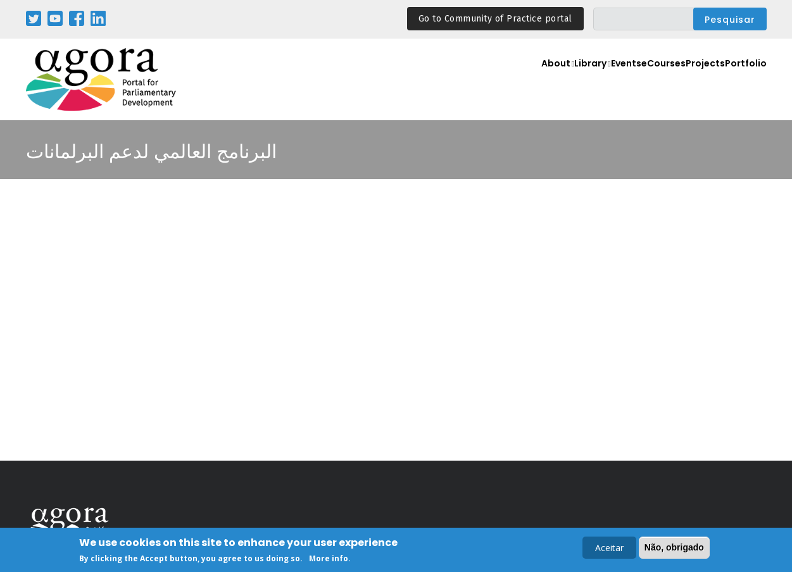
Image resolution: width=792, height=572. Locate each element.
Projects (695, 80)
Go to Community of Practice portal (495, 18)
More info (328, 558)
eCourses (645, 80)
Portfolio (742, 80)
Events (597, 80)
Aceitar (609, 548)
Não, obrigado (674, 547)
